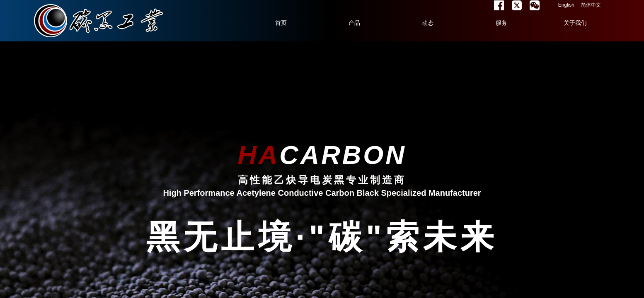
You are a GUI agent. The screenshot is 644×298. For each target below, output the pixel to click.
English (566, 5)
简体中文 (591, 5)
